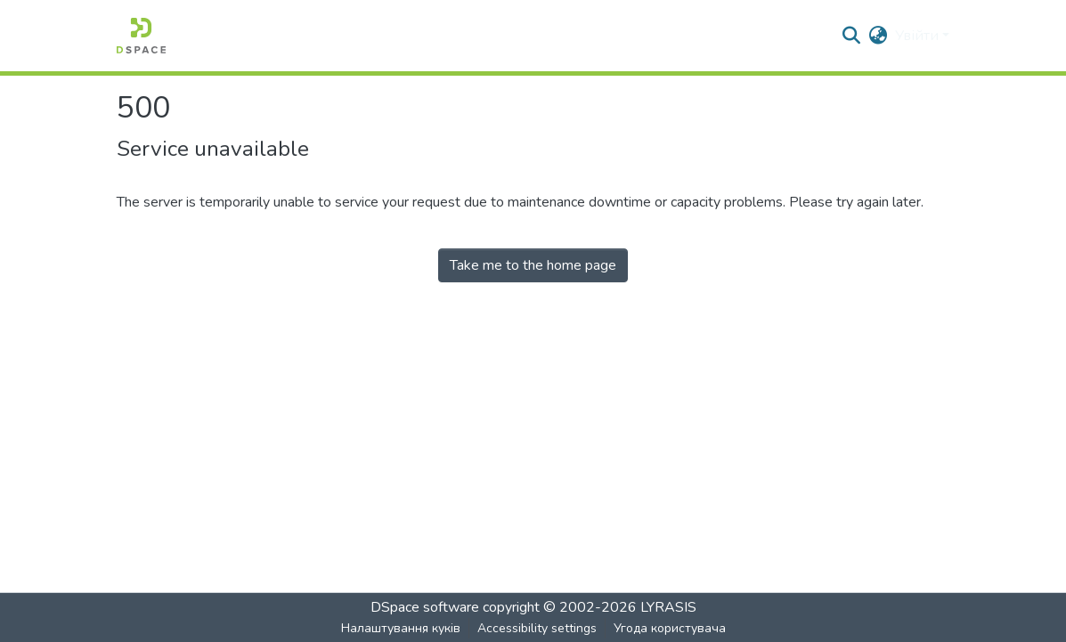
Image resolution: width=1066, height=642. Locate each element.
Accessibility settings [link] (537, 628)
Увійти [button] (918, 35)
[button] (141, 35)
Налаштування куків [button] (400, 628)
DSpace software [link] (424, 607)
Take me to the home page (533, 265)
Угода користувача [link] (670, 628)
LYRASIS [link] (668, 607)
